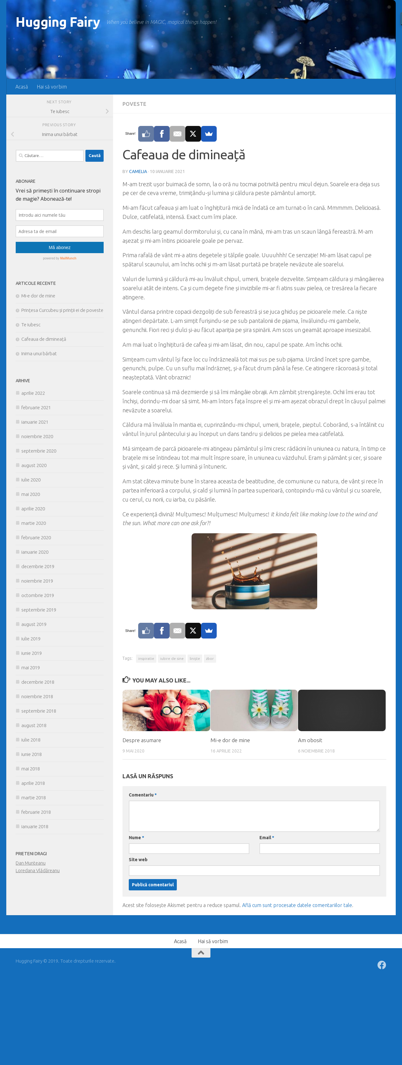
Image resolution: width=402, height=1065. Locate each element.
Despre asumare (141, 740)
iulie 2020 (31, 479)
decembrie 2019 (37, 566)
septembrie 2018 (38, 711)
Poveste (134, 104)
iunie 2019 (31, 653)
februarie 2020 (36, 537)
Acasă (21, 87)
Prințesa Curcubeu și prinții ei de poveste (62, 310)
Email (266, 837)
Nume (136, 837)
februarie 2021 (36, 407)
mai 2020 (30, 494)
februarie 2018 (36, 812)
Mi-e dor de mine (230, 740)
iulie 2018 (31, 739)
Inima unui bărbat (39, 353)
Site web (138, 859)
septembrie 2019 (38, 609)
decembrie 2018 (37, 682)
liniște (195, 658)
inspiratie (146, 658)
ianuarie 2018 (34, 826)
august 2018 (33, 725)
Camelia (138, 171)
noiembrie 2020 (37, 436)
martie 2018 (33, 797)
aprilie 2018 (33, 783)
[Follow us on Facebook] (382, 965)
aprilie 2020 (33, 508)
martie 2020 (33, 523)
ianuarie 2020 (34, 552)
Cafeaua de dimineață (43, 339)
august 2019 (33, 624)
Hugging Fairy (58, 21)
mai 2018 (30, 768)
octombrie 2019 (37, 595)
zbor (210, 658)
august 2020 (33, 465)
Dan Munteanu (31, 863)
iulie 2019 (31, 638)
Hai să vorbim (52, 87)
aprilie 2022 (33, 393)
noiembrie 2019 (37, 581)
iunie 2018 (31, 754)
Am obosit (310, 740)
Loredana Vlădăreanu (38, 870)
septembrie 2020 (38, 451)
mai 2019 (30, 667)
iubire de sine (172, 658)
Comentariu (143, 794)
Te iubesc (31, 324)
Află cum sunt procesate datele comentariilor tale (297, 905)
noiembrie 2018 (37, 696)
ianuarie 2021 (34, 422)
